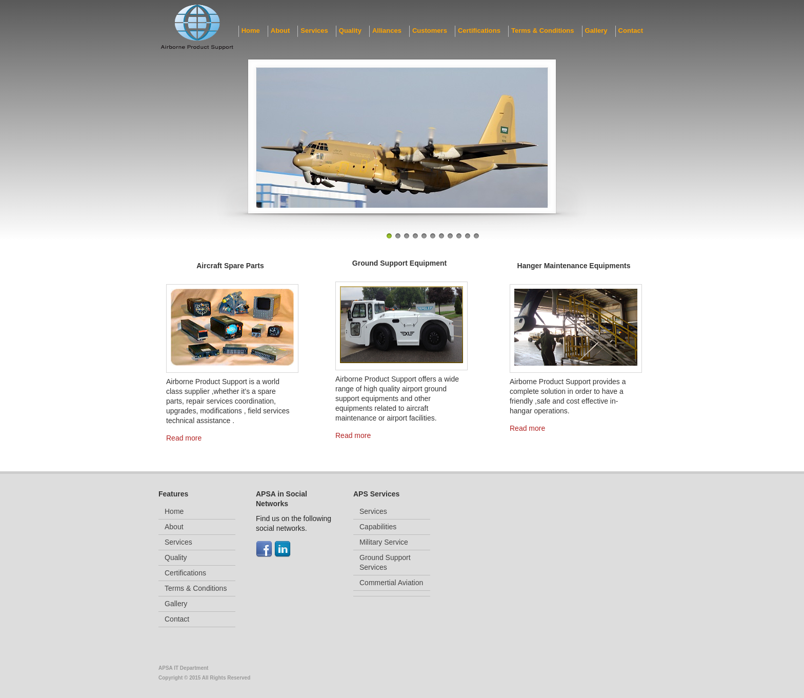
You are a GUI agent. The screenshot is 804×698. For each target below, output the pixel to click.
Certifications (479, 30)
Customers (429, 30)
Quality (350, 30)
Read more (184, 438)
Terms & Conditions (542, 30)
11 (476, 235)
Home (251, 30)
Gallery (596, 30)
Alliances (386, 30)
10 (467, 235)
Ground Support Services (385, 562)
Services (314, 30)
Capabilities (377, 527)
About (280, 30)
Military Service (383, 542)
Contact (630, 30)
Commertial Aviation (391, 583)
